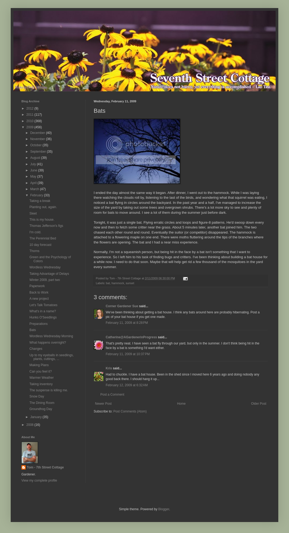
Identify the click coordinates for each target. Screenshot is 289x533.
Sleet (33, 213)
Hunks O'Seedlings (43, 317)
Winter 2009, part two (44, 280)
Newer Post (103, 404)
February (37, 195)
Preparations (38, 324)
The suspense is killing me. (48, 390)
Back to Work (38, 292)
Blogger (163, 509)
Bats (32, 330)
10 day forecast (40, 245)
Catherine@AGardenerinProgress (131, 337)
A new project (39, 299)
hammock (118, 283)
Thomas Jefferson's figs (46, 226)
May (33, 176)
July (33, 164)
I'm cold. (35, 232)
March (35, 189)
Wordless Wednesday (44, 267)
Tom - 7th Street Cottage (45, 467)
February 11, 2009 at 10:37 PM (128, 354)
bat (108, 283)
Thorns (34, 251)
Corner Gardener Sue (122, 306)
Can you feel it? (40, 371)
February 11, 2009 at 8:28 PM (127, 323)
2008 (30, 425)
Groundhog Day (40, 409)
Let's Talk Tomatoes (43, 305)
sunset (130, 283)
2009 (30, 127)
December (38, 133)
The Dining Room (41, 403)
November (38, 139)
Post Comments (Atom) (130, 411)
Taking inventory (41, 384)
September (38, 151)
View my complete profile (39, 480)
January (36, 417)
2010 (30, 121)
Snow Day (36, 396)
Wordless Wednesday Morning (51, 336)
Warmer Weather (41, 378)
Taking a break (39, 201)
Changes (35, 349)
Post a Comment (112, 394)
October (36, 145)
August (35, 158)
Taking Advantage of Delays (49, 274)
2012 (30, 108)
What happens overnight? (47, 342)
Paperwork (37, 286)
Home (181, 404)
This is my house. (41, 220)
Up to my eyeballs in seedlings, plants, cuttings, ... (51, 357)
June (34, 170)
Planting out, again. (43, 207)
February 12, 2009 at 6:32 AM (127, 385)
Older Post (258, 404)
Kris (109, 368)
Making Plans (39, 365)
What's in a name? (42, 311)
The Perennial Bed (42, 238)
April (33, 183)
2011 (30, 115)
